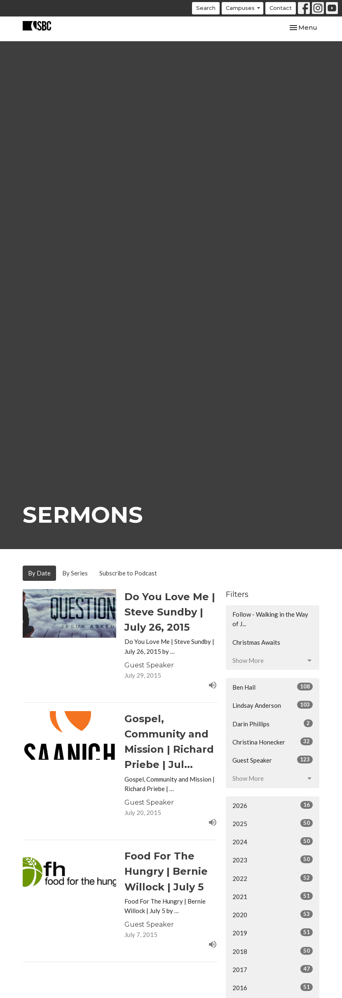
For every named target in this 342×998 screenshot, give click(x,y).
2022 (272, 878)
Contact (280, 8)
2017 (272, 969)
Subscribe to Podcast (128, 573)
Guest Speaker (272, 760)
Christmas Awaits (256, 642)
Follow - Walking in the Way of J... (270, 619)
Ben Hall (272, 687)
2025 (272, 823)
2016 (272, 987)
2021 (272, 896)
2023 (272, 859)
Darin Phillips (272, 723)
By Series (75, 573)
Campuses (243, 8)
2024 (272, 841)
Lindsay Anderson (272, 705)
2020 (272, 914)
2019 (272, 932)
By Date (39, 573)
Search (206, 8)
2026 (272, 805)
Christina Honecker (272, 741)
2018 (272, 951)
